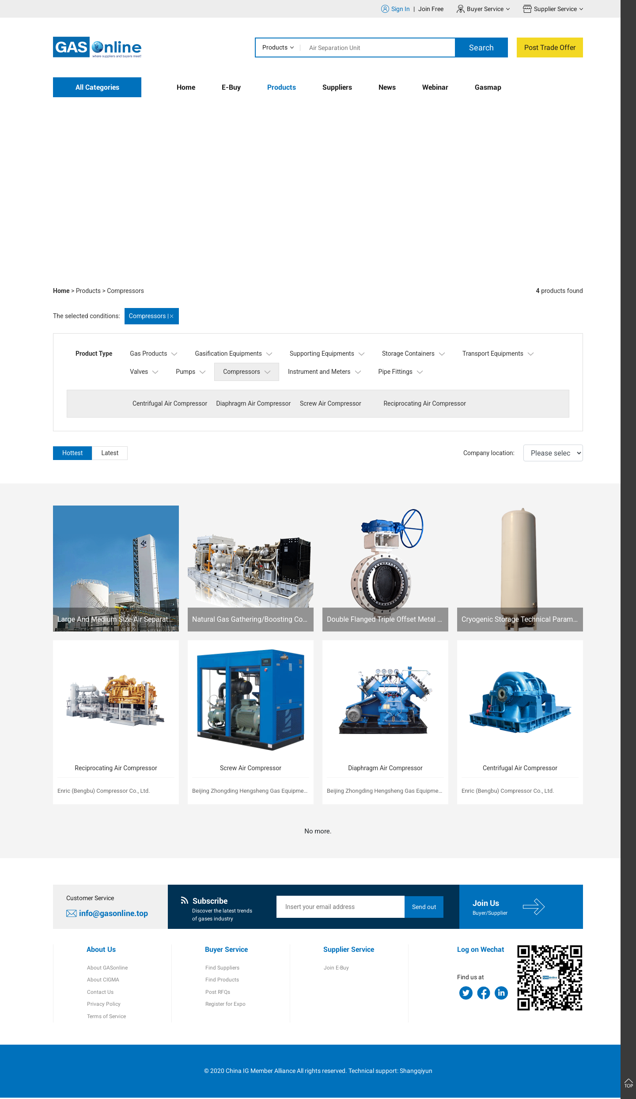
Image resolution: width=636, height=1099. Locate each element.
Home (186, 87)
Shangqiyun (416, 1072)
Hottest (72, 452)
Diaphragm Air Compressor (253, 403)
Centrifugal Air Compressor (169, 403)
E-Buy (231, 87)
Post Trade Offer (549, 47)
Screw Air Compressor (329, 403)
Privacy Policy (103, 1005)
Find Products (221, 980)
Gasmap (488, 87)
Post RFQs (217, 993)
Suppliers (337, 87)
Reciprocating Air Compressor (422, 403)
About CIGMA (103, 980)
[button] (508, 263)
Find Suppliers (222, 968)
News (387, 87)
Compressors (125, 290)
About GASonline (107, 968)
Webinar (435, 87)
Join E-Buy (335, 968)
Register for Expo (225, 1005)
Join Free (430, 8)
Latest (109, 452)
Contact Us (100, 993)
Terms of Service (106, 1018)
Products (275, 47)
